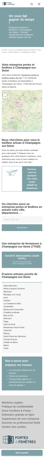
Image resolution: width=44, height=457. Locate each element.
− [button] (5, 96)
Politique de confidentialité (17, 406)
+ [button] (5, 93)
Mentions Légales (12, 402)
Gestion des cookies (14, 426)
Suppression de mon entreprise (20, 418)
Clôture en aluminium (18, 376)
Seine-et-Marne (13, 52)
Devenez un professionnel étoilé (21, 422)
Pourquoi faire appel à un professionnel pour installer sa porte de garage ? (22, 382)
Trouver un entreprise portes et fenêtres (21, 50)
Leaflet (9, 131)
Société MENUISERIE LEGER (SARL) (22, 257)
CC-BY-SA (39, 131)
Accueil (4, 50)
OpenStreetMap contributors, (27, 131)
